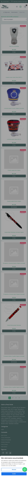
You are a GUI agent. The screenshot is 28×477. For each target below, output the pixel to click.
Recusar (14, 469)
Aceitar (14, 473)
